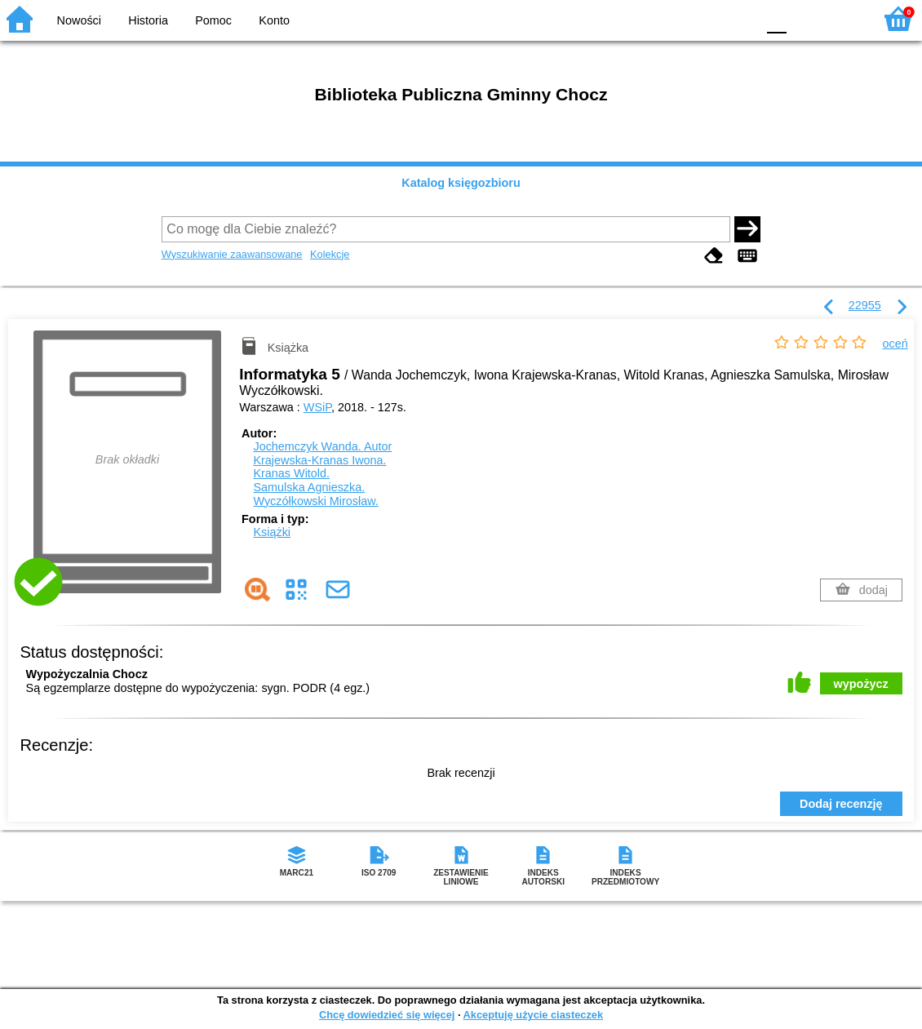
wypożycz (861, 683)
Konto (274, 20)
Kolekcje (329, 254)
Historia (148, 20)
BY (738, 18)
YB (705, 18)
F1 (805, 18)
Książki (271, 532)
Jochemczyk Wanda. (322, 446)
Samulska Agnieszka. (309, 487)
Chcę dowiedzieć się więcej (386, 1015)
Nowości (79, 20)
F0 (776, 18)
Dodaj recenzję (841, 803)
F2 (842, 18)
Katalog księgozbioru (461, 182)
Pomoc (213, 20)
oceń (895, 343)
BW (673, 18)
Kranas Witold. (291, 473)
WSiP (317, 407)
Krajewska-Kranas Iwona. (319, 460)
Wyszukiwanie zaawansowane (232, 254)
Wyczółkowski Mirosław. (315, 501)
